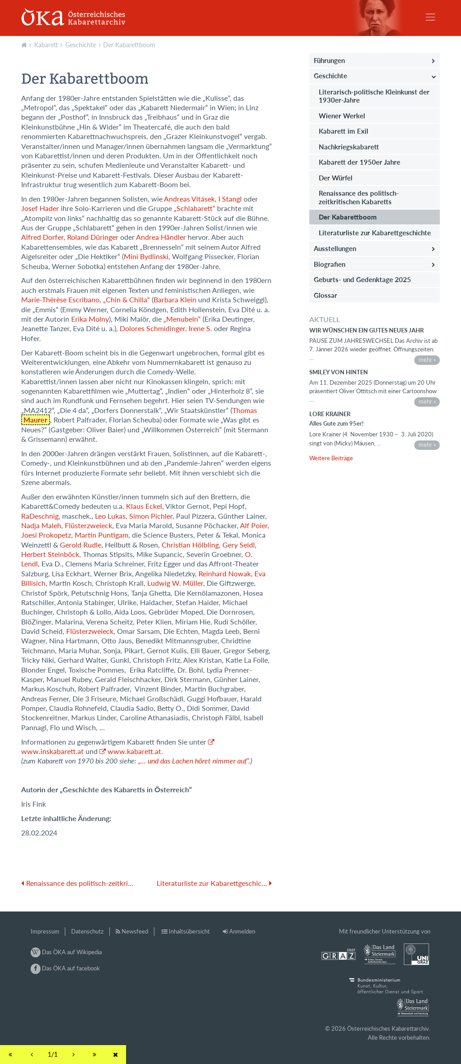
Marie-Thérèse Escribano (60, 299)
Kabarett (46, 45)
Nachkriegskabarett (349, 147)
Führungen (329, 60)
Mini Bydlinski (146, 256)
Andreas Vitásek (189, 198)
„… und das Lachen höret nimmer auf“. (194, 760)
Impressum (45, 931)
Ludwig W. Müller (175, 583)
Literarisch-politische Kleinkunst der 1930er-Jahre (374, 96)
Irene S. (200, 328)
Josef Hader (40, 208)
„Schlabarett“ (194, 208)
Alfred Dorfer (42, 237)
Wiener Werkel (342, 116)
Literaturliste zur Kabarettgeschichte (375, 233)
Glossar (325, 295)
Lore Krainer (329, 414)
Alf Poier (253, 525)
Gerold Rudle (80, 544)
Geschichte (80, 45)
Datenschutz (87, 931)
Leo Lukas (110, 516)
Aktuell (25, 44)
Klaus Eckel (144, 506)
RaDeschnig (40, 516)
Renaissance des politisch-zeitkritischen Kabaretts (359, 197)
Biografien (329, 264)
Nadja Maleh (41, 525)
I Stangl (230, 198)
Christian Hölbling (190, 544)
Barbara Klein (175, 299)
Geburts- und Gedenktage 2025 (362, 279)
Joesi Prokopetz (46, 534)
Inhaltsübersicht (189, 931)
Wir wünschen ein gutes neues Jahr (366, 330)
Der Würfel (336, 178)
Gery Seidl (238, 544)
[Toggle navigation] (430, 17)
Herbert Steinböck (50, 554)
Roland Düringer (92, 237)
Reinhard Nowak (225, 573)
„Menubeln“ (182, 318)
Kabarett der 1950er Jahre (359, 162)
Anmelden (242, 931)
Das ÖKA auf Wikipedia (66, 952)
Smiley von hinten (338, 372)
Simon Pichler (150, 516)
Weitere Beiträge (331, 458)
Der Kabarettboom (129, 45)
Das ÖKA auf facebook (65, 968)
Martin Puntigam (101, 534)
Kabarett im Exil (343, 131)
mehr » (427, 359)
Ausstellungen (335, 248)
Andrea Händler (161, 237)
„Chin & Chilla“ (126, 299)
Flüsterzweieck (88, 525)
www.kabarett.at (134, 751)
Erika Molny (90, 318)
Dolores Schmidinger (152, 328)
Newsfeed (135, 931)
